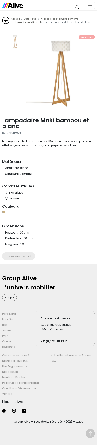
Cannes (7, 341)
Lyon (5, 336)
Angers (7, 330)
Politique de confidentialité (20, 383)
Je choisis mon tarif (18, 256)
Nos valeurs (10, 372)
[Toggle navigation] (90, 5)
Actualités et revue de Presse (71, 355)
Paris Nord (9, 314)
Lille (4, 325)
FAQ (53, 361)
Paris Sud (8, 319)
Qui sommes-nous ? (16, 355)
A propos (9, 297)
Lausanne (8, 347)
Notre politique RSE (15, 361)
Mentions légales (13, 377)
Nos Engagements (14, 366)
